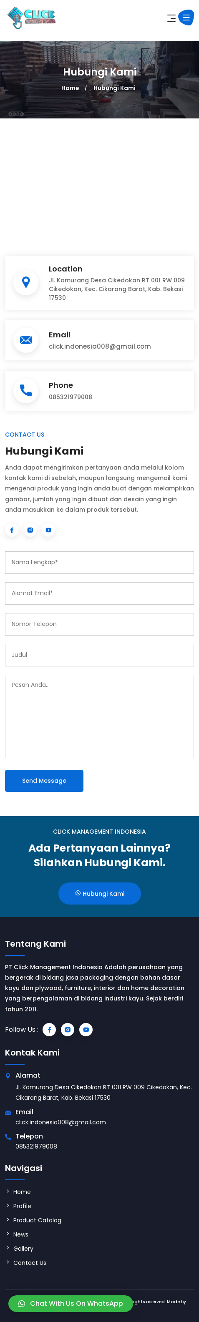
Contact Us (25, 1263)
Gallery (19, 1248)
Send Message (44, 781)
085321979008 (70, 397)
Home (70, 88)
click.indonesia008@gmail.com (100, 346)
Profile (18, 1206)
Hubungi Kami (114, 88)
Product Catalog (33, 1220)
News (16, 1234)
